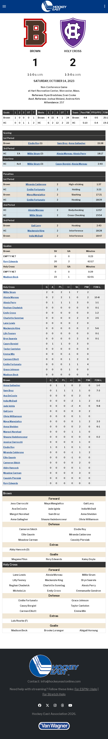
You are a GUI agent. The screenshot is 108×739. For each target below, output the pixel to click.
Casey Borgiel (63, 164)
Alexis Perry (79, 153)
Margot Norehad (12, 431)
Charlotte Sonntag (13, 318)
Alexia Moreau (64, 153)
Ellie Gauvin (9, 457)
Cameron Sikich (11, 462)
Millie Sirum (33, 153)
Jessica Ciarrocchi (13, 442)
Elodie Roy (33, 143)
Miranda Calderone (36, 184)
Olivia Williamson (12, 416)
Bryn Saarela (10, 338)
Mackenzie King (36, 230)
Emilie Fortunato (36, 189)
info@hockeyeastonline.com (61, 681)
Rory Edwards (10, 261)
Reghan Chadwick (12, 307)
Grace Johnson (11, 369)
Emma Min (9, 354)
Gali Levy (36, 225)
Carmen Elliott (11, 359)
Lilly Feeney (9, 333)
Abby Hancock (11, 467)
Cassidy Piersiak (12, 478)
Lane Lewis (9, 323)
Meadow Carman (12, 473)
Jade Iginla (9, 406)
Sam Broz (62, 143)
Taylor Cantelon (11, 349)
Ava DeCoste (10, 395)
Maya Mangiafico (36, 194)
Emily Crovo (9, 312)
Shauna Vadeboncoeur (15, 437)
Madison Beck (10, 277)
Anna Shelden (10, 426)
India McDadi (36, 236)
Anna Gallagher (77, 143)
